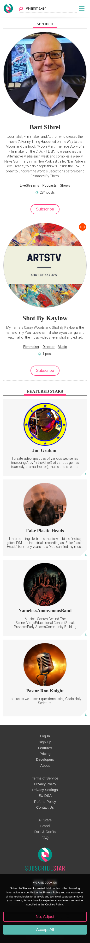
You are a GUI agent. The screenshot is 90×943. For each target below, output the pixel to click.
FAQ (45, 838)
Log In (45, 736)
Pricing (45, 754)
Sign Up (45, 742)
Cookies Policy (54, 904)
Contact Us (45, 807)
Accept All (45, 929)
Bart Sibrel (45, 127)
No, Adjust (45, 916)
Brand (45, 826)
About (45, 765)
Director (49, 347)
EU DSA (45, 796)
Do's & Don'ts (45, 832)
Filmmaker (31, 347)
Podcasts (49, 185)
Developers (45, 759)
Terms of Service (45, 778)
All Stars (45, 820)
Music (62, 347)
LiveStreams (29, 185)
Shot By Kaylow (45, 318)
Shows (65, 185)
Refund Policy (45, 802)
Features (45, 748)
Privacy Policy (45, 784)
